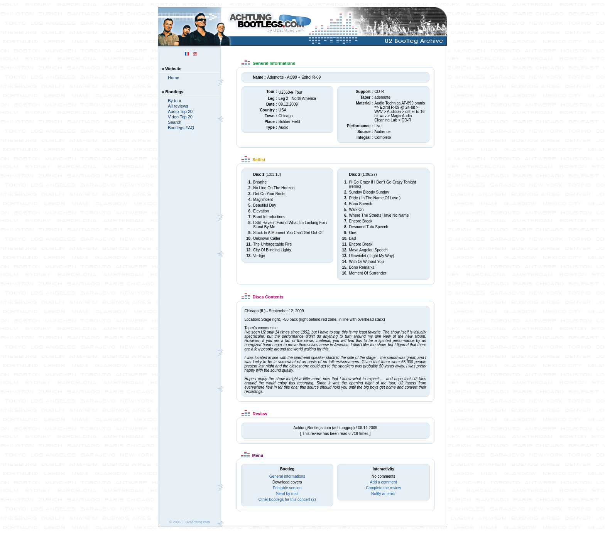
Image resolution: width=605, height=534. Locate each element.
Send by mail (287, 494)
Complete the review (383, 488)
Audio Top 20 (180, 111)
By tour (174, 100)
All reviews (178, 106)
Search (174, 122)
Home (173, 77)
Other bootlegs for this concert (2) (287, 499)
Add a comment (383, 482)
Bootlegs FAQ (181, 127)
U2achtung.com (197, 522)
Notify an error (383, 494)
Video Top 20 (180, 117)
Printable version (287, 488)
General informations (287, 476)
